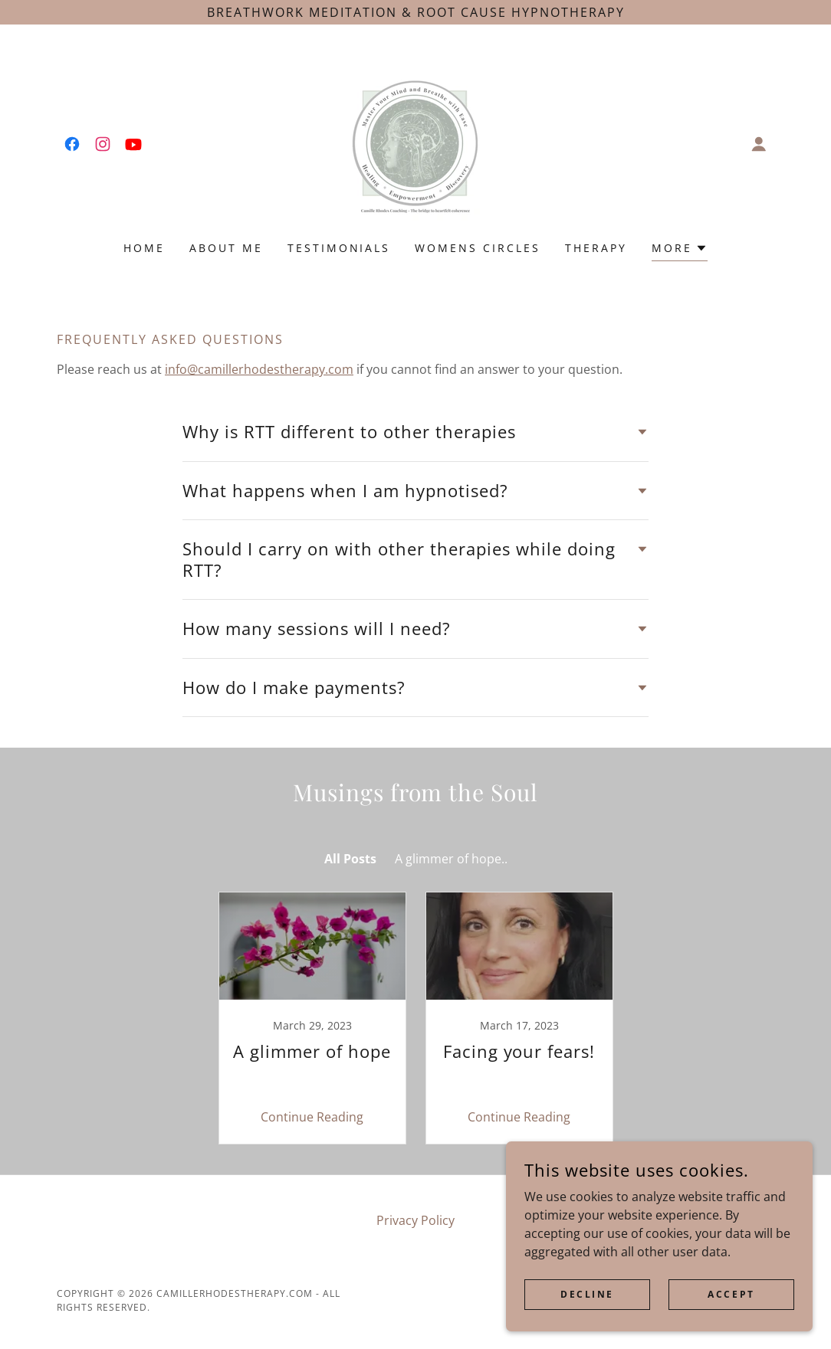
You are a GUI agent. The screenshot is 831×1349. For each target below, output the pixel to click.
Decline (587, 1294)
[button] (759, 144)
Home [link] (144, 248)
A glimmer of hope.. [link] (451, 858)
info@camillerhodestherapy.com (259, 369)
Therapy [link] (596, 248)
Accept (731, 1294)
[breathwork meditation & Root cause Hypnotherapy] (415, 12)
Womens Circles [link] (477, 248)
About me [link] (226, 248)
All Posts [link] (350, 858)
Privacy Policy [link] (415, 1220)
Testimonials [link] (339, 248)
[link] (72, 144)
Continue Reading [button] (312, 1116)
